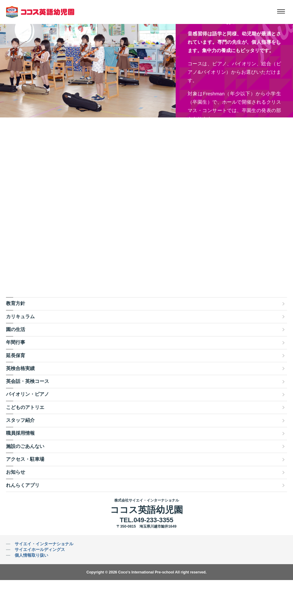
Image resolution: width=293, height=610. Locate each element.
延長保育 (15, 355)
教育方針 (15, 303)
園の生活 (15, 329)
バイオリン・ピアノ (27, 394)
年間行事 (15, 342)
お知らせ (15, 472)
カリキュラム (20, 316)
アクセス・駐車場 (25, 459)
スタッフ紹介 (20, 420)
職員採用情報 (20, 433)
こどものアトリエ (25, 407)
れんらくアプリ (23, 485)
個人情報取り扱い (31, 555)
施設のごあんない (25, 446)
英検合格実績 (20, 368)
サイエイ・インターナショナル (44, 543)
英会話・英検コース (27, 381)
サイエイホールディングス (40, 549)
